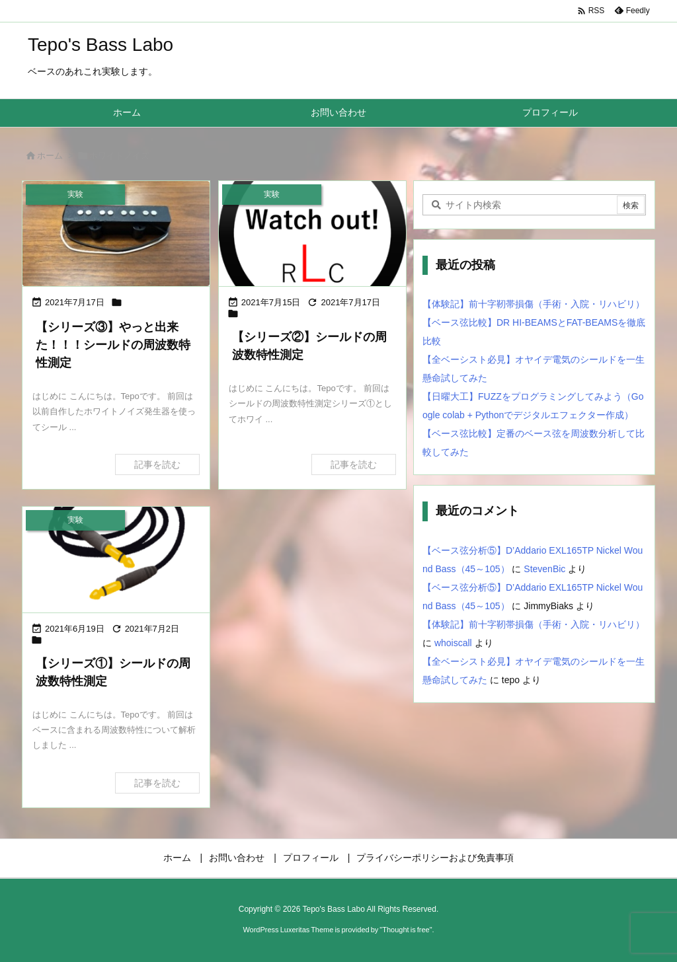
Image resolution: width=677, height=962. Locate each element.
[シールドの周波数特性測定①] (116, 559)
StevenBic (544, 569)
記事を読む (157, 464)
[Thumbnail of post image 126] (116, 233)
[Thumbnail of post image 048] (312, 233)
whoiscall (453, 643)
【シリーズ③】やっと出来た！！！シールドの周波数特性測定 (113, 344)
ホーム (50, 156)
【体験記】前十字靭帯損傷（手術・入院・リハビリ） (533, 304)
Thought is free (405, 930)
